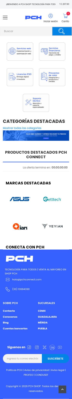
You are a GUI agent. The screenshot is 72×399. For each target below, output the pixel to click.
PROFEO (28, 375)
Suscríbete (55, 359)
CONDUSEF (41, 375)
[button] (62, 389)
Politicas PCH (14, 370)
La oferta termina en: (37, 167)
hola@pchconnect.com (26, 279)
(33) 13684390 (21, 289)
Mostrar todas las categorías (22, 128)
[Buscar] (62, 31)
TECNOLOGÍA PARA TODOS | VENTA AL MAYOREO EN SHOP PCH (35, 271)
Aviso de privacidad (36, 370)
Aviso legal (58, 370)
